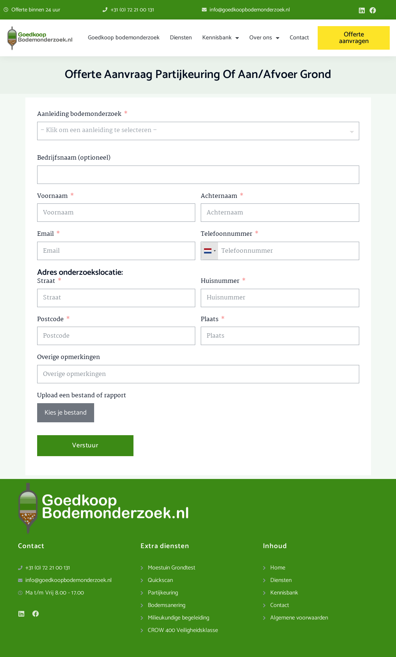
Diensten (181, 38)
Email (45, 234)
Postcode (50, 319)
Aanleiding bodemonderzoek (79, 114)
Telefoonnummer (226, 234)
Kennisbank (220, 38)
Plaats (209, 319)
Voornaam (52, 196)
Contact (299, 38)
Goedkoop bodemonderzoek (124, 38)
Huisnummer (220, 281)
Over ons (264, 38)
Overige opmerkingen (68, 357)
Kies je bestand (65, 412)
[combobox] (209, 251)
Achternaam (219, 196)
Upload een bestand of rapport (81, 396)
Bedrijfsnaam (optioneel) (73, 158)
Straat (46, 281)
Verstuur (85, 445)
